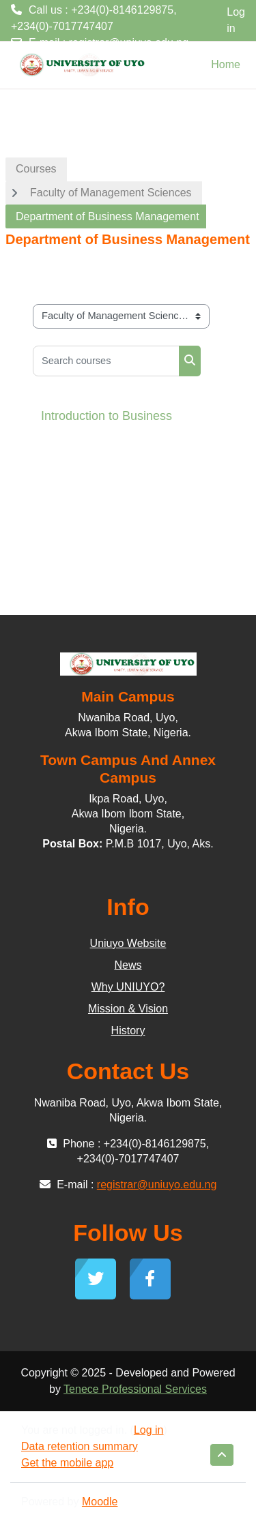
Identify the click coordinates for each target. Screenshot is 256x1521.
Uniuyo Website (128, 943)
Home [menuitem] (225, 64)
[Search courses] (106, 361)
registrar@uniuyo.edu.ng (128, 42)
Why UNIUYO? (128, 987)
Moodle (99, 1501)
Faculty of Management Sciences (111, 192)
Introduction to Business (106, 416)
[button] (222, 1454)
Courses (36, 169)
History (128, 1030)
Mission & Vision (128, 1008)
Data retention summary (79, 1446)
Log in (236, 20)
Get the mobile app (67, 1463)
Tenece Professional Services (135, 1389)
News (127, 965)
